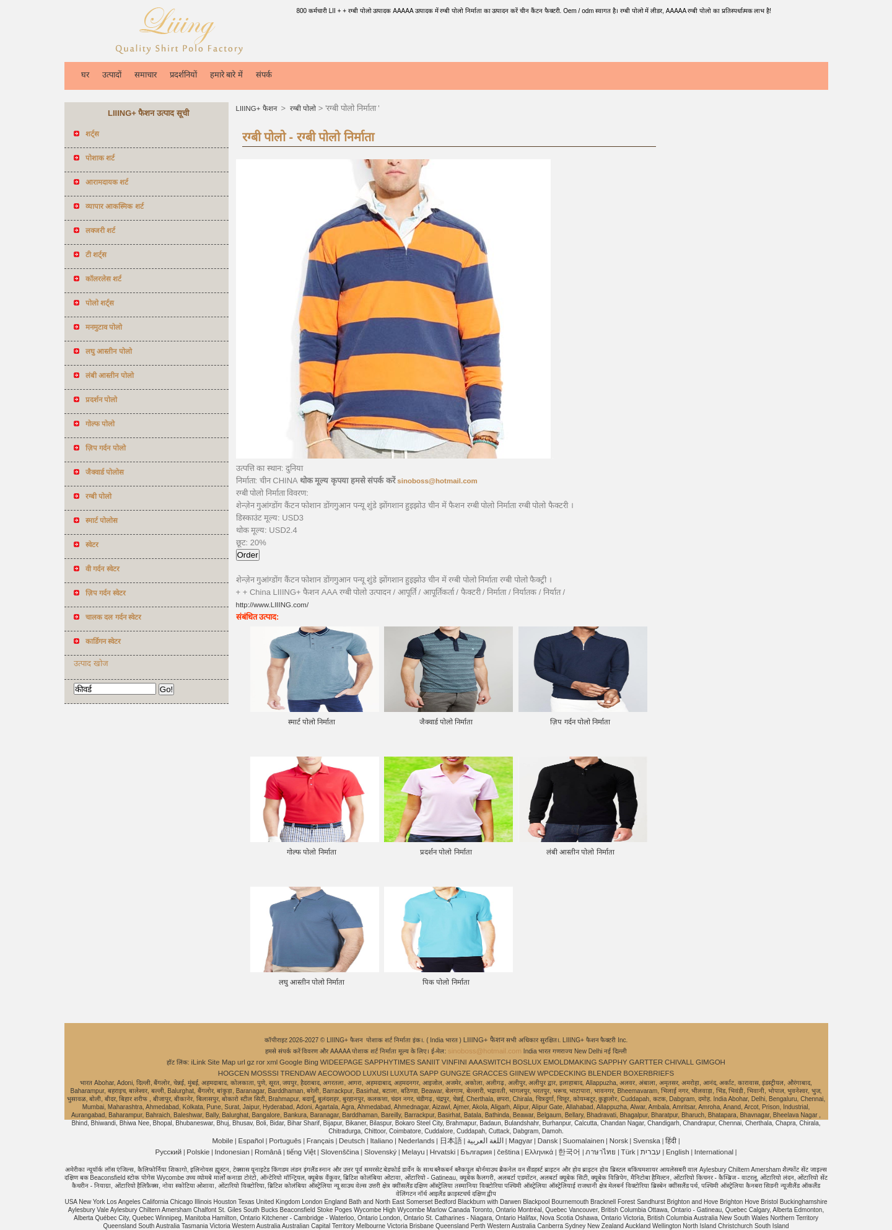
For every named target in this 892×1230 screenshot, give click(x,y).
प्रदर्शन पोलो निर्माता (445, 852)
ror (260, 1062)
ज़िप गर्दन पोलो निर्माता (580, 722)
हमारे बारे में (226, 74)
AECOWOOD (339, 1073)
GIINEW (522, 1073)
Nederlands (416, 1140)
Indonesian (232, 1152)
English (677, 1152)
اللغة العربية (485, 1140)
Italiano (381, 1140)
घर (85, 74)
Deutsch (352, 1140)
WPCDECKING (561, 1073)
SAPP (429, 1073)
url (241, 1062)
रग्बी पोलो (302, 108)
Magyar (520, 1140)
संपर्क (264, 74)
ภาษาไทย (600, 1152)
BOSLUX (527, 1062)
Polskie (197, 1152)
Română (268, 1152)
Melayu (412, 1152)
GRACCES (490, 1073)
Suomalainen (583, 1140)
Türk (628, 1152)
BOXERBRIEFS (648, 1073)
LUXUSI (376, 1073)
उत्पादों (111, 74)
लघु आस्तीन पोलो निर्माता (312, 982)
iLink (198, 1062)
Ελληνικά (539, 1152)
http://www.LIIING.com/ (272, 604)
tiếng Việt (301, 1152)
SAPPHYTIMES (389, 1062)
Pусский (168, 1152)
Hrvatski (443, 1152)
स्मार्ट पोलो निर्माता (311, 722)
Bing (311, 1062)
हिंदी (670, 1140)
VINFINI (454, 1062)
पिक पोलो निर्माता (445, 982)
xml (272, 1062)
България (476, 1152)
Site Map (221, 1062)
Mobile (222, 1140)
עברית (651, 1152)
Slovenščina (340, 1152)
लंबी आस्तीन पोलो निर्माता (580, 852)
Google (290, 1062)
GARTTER (646, 1062)
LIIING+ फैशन (257, 108)
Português (285, 1140)
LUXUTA (404, 1073)
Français (320, 1140)
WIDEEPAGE (341, 1062)
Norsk (619, 1140)
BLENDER (604, 1073)
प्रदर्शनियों (183, 74)
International (713, 1152)
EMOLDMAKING (570, 1062)
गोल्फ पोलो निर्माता (311, 852)
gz (251, 1062)
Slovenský (380, 1152)
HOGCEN (233, 1073)
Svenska (646, 1140)
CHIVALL (679, 1062)
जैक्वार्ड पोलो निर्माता (446, 722)
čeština (508, 1152)
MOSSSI (265, 1073)
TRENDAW (299, 1073)
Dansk (548, 1140)
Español (251, 1140)
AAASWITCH (489, 1062)
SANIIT (428, 1062)
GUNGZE (455, 1073)
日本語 (451, 1140)
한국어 (569, 1152)
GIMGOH (710, 1062)
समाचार (145, 74)
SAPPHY (612, 1062)
